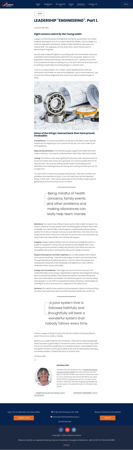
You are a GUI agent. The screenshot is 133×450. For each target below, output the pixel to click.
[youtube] (67, 430)
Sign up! (107, 418)
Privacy (67, 445)
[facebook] (61, 430)
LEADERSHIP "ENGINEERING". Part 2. (85, 393)
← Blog (39, 14)
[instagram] (74, 430)
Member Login (24, 418)
